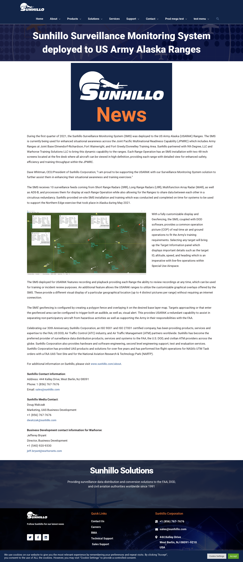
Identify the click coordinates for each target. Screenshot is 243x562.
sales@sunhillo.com (48, 390)
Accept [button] (233, 556)
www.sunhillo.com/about (107, 365)
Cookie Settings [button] (216, 556)
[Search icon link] (217, 19)
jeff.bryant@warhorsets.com (45, 451)
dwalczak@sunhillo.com (43, 421)
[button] (47, 19)
